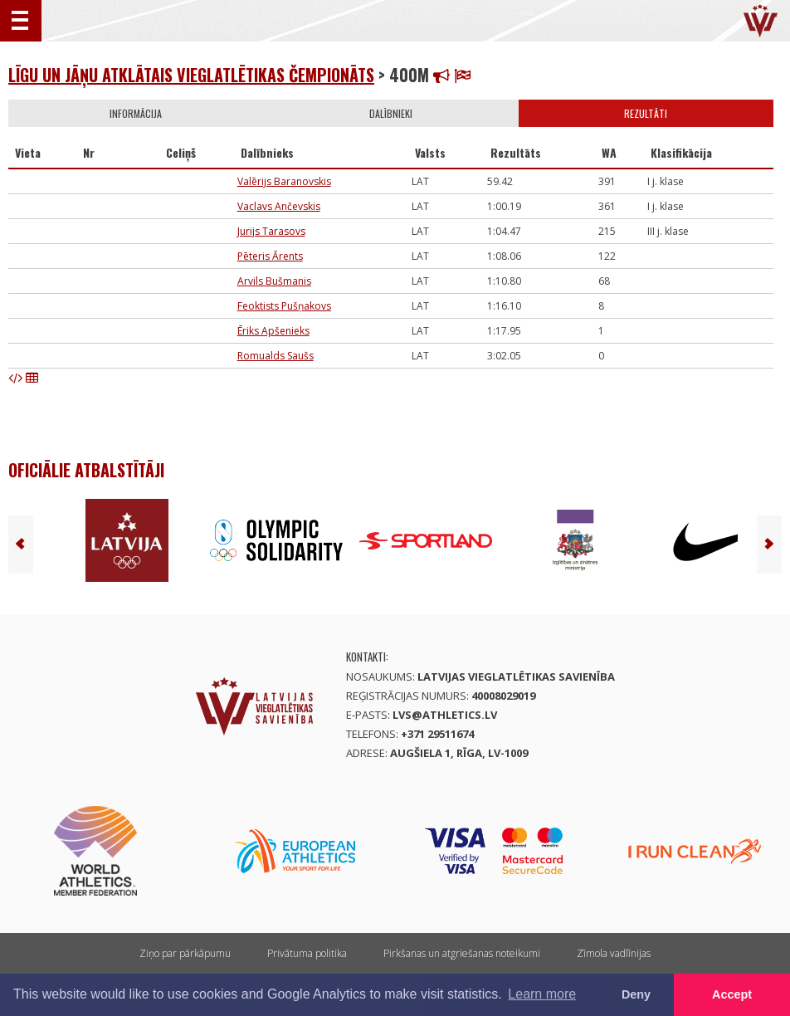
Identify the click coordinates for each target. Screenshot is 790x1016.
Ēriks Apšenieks (273, 331)
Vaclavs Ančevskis (278, 206)
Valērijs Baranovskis (284, 181)
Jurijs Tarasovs (271, 231)
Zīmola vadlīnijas (614, 953)
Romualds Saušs (275, 356)
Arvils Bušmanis (274, 281)
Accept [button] (732, 994)
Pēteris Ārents (270, 256)
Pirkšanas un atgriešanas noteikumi (461, 953)
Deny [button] (636, 994)
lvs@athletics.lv (445, 714)
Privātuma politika (307, 953)
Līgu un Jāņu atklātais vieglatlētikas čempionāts (191, 74)
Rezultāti (645, 113)
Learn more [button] (542, 994)
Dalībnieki (390, 113)
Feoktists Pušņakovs (284, 306)
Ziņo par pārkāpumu (185, 953)
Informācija (136, 113)
